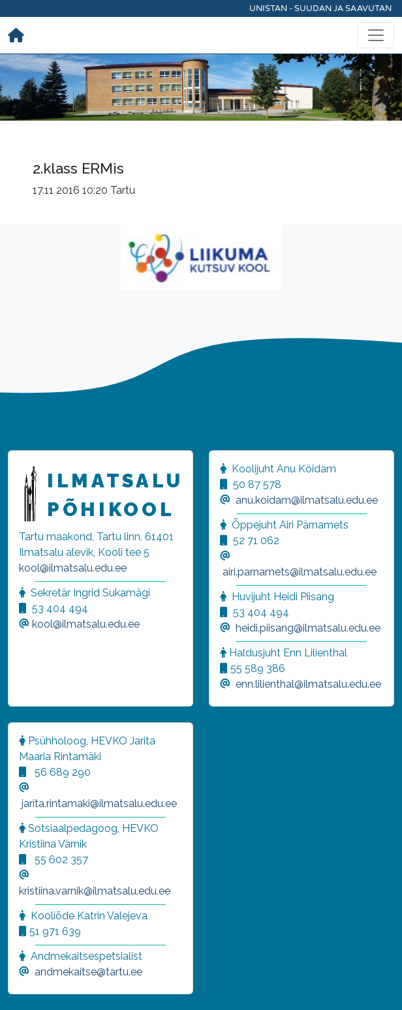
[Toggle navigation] (376, 35)
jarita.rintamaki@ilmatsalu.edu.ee (99, 803)
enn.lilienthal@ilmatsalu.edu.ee (308, 684)
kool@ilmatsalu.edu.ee (73, 568)
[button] (26, 984)
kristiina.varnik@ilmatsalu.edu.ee (94, 891)
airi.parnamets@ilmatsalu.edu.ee (300, 572)
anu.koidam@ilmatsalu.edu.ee (307, 500)
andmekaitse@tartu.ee (88, 972)
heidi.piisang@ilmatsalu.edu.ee (308, 628)
